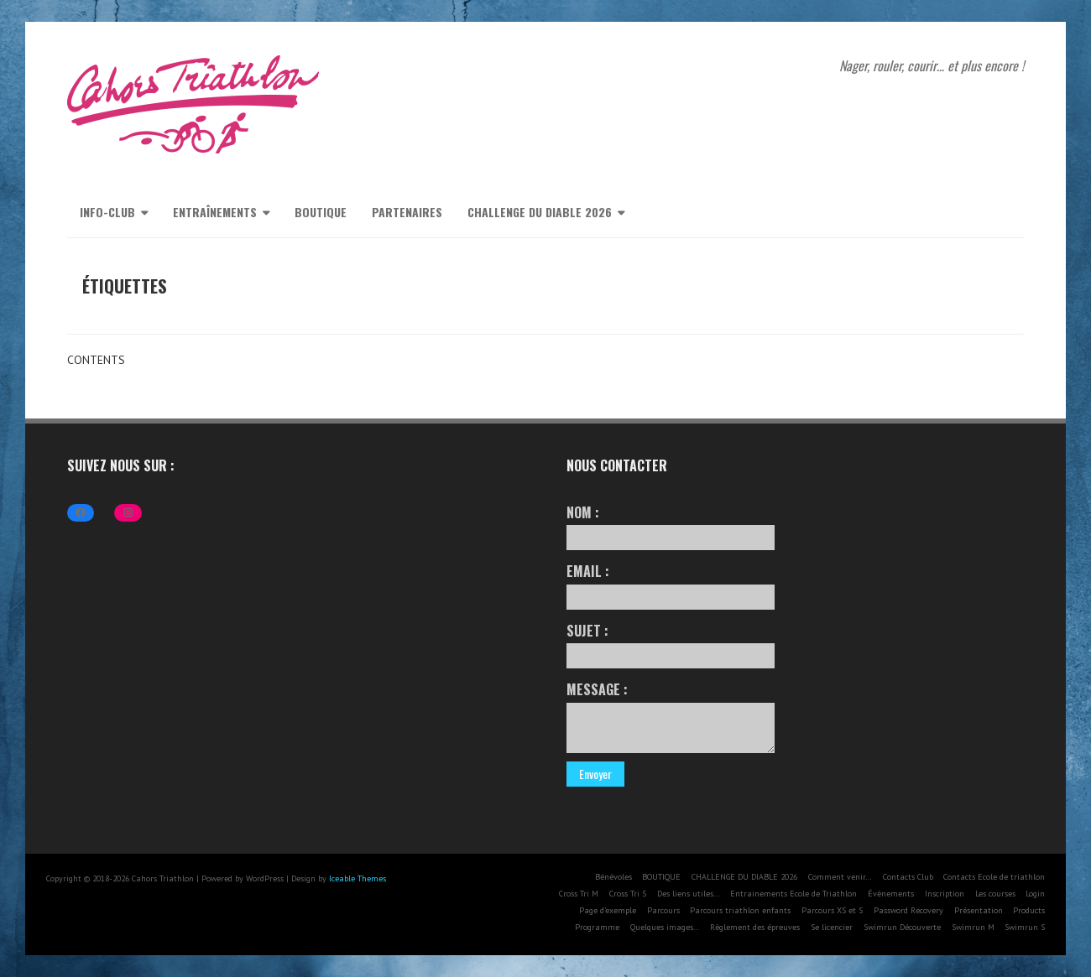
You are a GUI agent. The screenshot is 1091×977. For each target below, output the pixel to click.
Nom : (670, 526)
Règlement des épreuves (755, 927)
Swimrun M (973, 927)
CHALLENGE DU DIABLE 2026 (539, 212)
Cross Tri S (627, 893)
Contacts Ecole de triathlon (994, 876)
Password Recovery (908, 910)
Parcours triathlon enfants (740, 910)
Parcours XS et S (832, 910)
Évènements (891, 893)
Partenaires (407, 212)
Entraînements (215, 212)
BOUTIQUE (321, 212)
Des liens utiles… (688, 893)
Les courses (995, 893)
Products (1029, 910)
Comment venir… (840, 876)
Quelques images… (665, 927)
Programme (597, 927)
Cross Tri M (578, 893)
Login (1035, 893)
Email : (670, 585)
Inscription (944, 893)
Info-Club (107, 212)
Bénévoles (613, 876)
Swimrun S (1025, 927)
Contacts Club (908, 876)
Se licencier (832, 927)
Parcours (663, 910)
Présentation (978, 910)
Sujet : (670, 644)
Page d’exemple (607, 910)
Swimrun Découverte (902, 927)
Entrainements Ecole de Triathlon (793, 893)
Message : (670, 715)
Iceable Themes (357, 878)
